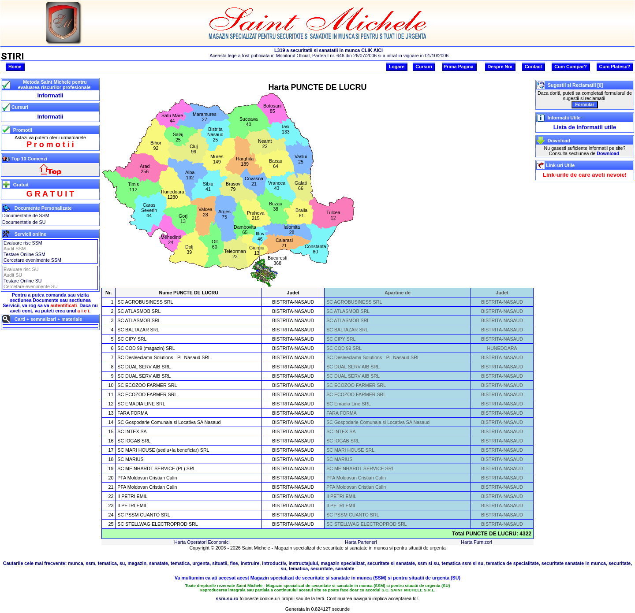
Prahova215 (256, 215)
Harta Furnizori (476, 542)
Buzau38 (275, 206)
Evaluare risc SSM (23, 242)
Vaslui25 (301, 159)
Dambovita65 (245, 229)
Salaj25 (178, 137)
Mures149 (217, 159)
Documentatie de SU (23, 222)
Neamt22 (265, 143)
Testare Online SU (22, 280)
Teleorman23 (235, 254)
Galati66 (301, 185)
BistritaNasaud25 (215, 134)
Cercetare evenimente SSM (32, 260)
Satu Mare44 (172, 118)
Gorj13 (183, 218)
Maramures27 (205, 116)
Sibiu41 (208, 186)
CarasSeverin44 (149, 210)
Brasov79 (233, 186)
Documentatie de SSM (25, 215)
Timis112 (133, 187)
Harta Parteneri (361, 542)
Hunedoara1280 (172, 194)
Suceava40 (248, 121)
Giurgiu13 (256, 250)
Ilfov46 (260, 236)
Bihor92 (155, 145)
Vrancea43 (276, 185)
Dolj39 (189, 249)
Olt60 (215, 244)
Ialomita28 (292, 229)
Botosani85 (272, 108)
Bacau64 (275, 163)
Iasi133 (286, 129)
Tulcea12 (333, 215)
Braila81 (301, 213)
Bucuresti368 (277, 260)
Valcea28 (205, 212)
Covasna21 (254, 181)
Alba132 (189, 175)
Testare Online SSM (24, 254)
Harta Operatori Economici (202, 542)
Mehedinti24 (171, 239)
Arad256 (145, 168)
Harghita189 (245, 161)
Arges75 (224, 214)
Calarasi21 (284, 243)
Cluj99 (194, 149)
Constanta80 (315, 249)
